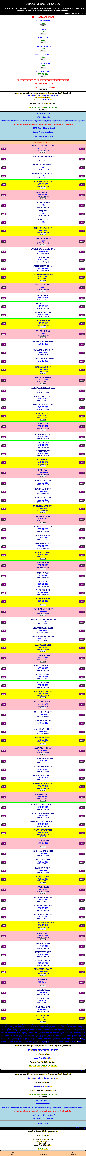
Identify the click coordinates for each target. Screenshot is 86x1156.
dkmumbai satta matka (24, 1039)
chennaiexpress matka (9, 1028)
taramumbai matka (50, 1026)
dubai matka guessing (12, 1041)
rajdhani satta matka (43, 1036)
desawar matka (22, 1026)
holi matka (54, 1028)
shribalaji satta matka (22, 1032)
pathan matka (65, 1025)
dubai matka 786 (60, 1041)
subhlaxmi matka (49, 1025)
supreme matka (33, 1029)
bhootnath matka (19, 1028)
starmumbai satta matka (67, 1036)
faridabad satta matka (33, 1035)
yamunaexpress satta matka (74, 1035)
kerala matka (4, 1025)
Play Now (43, 152)
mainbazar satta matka (49, 1039)
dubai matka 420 (33, 1041)
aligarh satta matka (79, 1036)
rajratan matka (61, 1028)
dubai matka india (23, 1041)
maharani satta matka (27, 1033)
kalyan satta (38, 1042)
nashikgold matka (26, 1031)
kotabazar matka (56, 1031)
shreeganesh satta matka (62, 1033)
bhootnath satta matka (60, 1035)
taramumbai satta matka (75, 1033)
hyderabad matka (24, 1029)
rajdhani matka (70, 1028)
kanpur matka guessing (71, 1041)
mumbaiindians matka (61, 1026)
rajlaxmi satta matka (55, 1036)
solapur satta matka (50, 1033)
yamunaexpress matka (30, 1028)
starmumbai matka (6, 1029)
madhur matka (4, 1026)
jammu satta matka (55, 1038)
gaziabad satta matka (21, 1035)
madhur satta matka (16, 1033)
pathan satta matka (64, 1032)
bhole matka (69, 1029)
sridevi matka (20, 1025)
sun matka (80, 1071)
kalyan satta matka (75, 1038)
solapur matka (30, 1026)
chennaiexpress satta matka (47, 1035)
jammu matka (61, 1029)
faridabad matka (81, 1026)
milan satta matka (12, 1036)
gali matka (42, 1025)
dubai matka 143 (51, 1041)
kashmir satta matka (12, 1039)
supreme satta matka (18, 1038)
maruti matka (72, 1025)
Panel (82, 149)
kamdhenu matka (52, 1029)
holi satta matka (22, 1036)
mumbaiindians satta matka (8, 1035)
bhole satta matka (65, 1038)
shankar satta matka (76, 1031)
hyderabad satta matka (7, 1038)
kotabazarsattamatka (73, 1039)
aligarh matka (15, 1029)
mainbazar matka (36, 1031)
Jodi (3, 149)
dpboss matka (31, 1042)
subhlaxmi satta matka (43, 1032)
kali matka (27, 1025)
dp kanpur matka (53, 1042)
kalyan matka (76, 1029)
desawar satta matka (39, 1033)
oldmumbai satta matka (62, 1039)
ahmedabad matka (43, 1029)
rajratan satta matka (32, 1036)
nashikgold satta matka (36, 1039)
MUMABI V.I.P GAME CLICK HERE (43, 88)
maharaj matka (81, 1025)
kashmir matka (8, 1031)
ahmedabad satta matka (31, 1038)
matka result (81, 1041)
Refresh (43, 25)
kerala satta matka (66, 1031)
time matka (58, 1025)
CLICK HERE (43, 89)
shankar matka (12, 1025)
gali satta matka (33, 1032)
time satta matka (54, 1032)
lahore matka (40, 1028)
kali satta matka (12, 1032)
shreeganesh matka (39, 1026)
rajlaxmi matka (78, 1028)
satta (81, 1039)
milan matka (47, 1028)
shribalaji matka (34, 1025)
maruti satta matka (75, 1032)
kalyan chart (45, 1042)
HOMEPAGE (43, 1149)
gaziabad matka (72, 1026)
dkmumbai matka (17, 1031)
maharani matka (13, 1026)
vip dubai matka (42, 1041)
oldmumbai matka (46, 1031)
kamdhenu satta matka (44, 1038)
